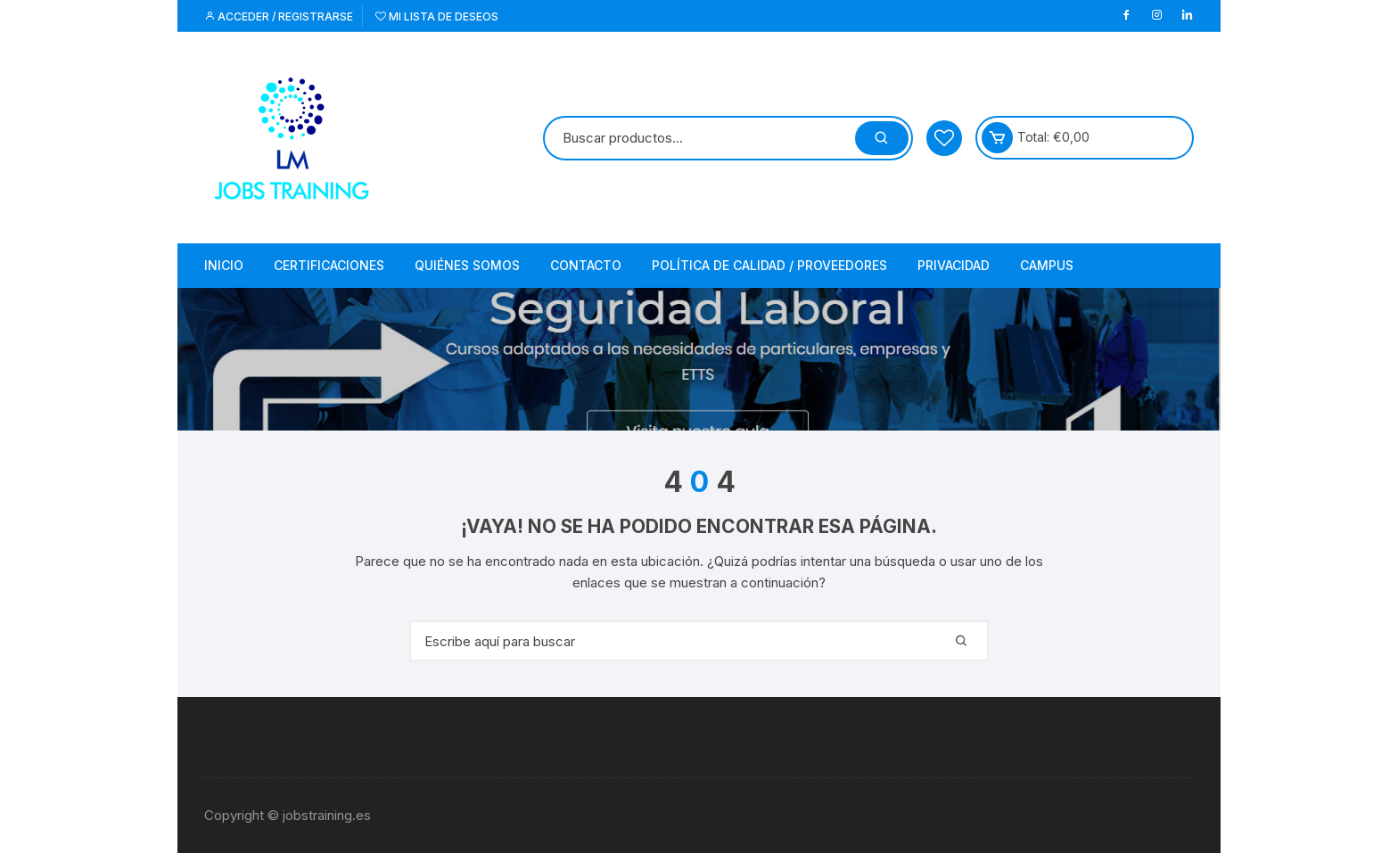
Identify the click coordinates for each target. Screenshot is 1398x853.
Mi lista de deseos (436, 16)
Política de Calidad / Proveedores (769, 265)
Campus (1046, 265)
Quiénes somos (467, 265)
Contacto (585, 265)
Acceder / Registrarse (278, 16)
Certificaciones (329, 265)
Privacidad (953, 265)
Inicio (223, 265)
